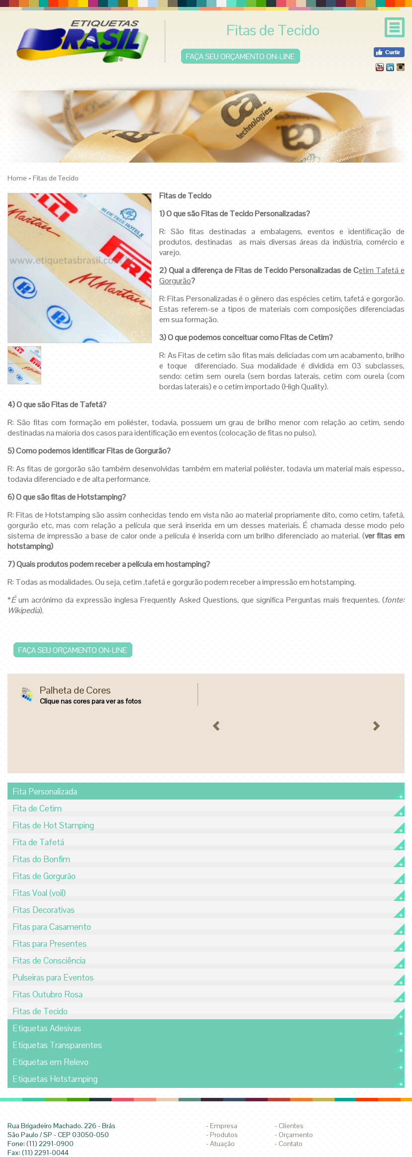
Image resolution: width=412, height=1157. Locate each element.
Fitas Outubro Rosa (47, 994)
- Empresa (221, 1125)
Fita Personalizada (44, 791)
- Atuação (220, 1143)
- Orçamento (294, 1134)
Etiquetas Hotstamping (55, 1078)
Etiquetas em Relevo (50, 1062)
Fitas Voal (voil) (39, 893)
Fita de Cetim (37, 808)
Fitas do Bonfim (41, 859)
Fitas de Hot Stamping (53, 825)
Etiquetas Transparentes (57, 1045)
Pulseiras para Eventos (53, 977)
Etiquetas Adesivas (46, 1028)
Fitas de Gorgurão (44, 876)
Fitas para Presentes (49, 943)
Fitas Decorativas (43, 909)
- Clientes (289, 1125)
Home (17, 178)
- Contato (289, 1143)
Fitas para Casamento (51, 926)
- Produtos (222, 1134)
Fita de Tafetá (38, 842)
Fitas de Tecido (56, 178)
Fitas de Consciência (49, 960)
